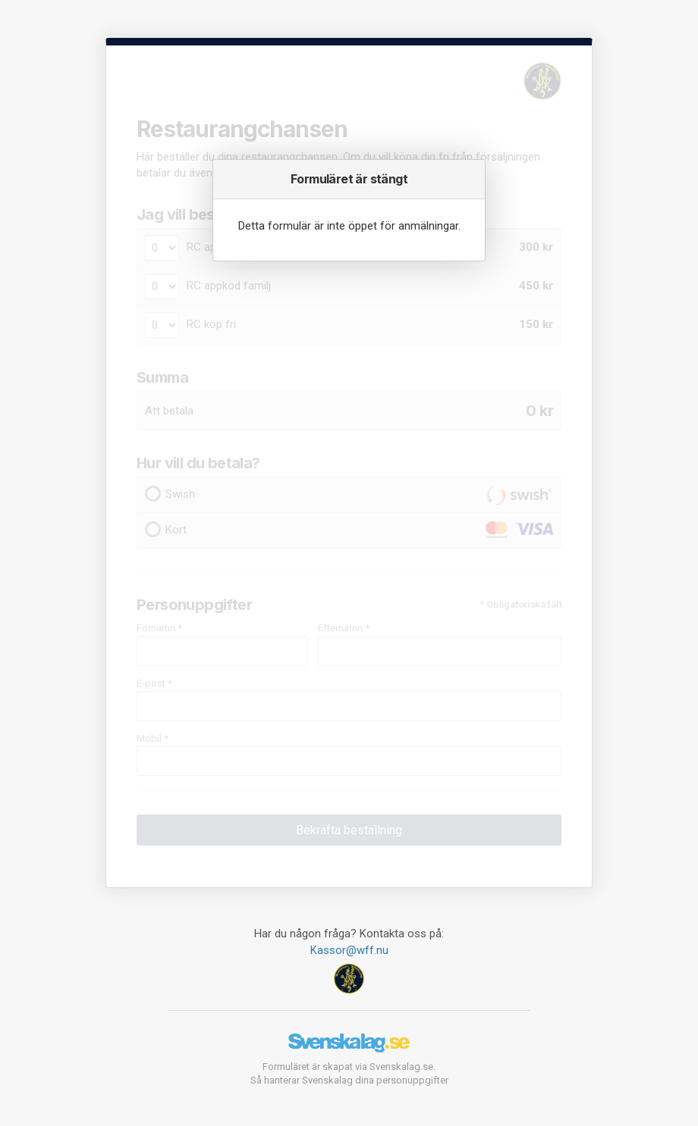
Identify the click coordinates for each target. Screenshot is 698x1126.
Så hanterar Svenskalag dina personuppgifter (349, 1080)
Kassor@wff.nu (349, 950)
